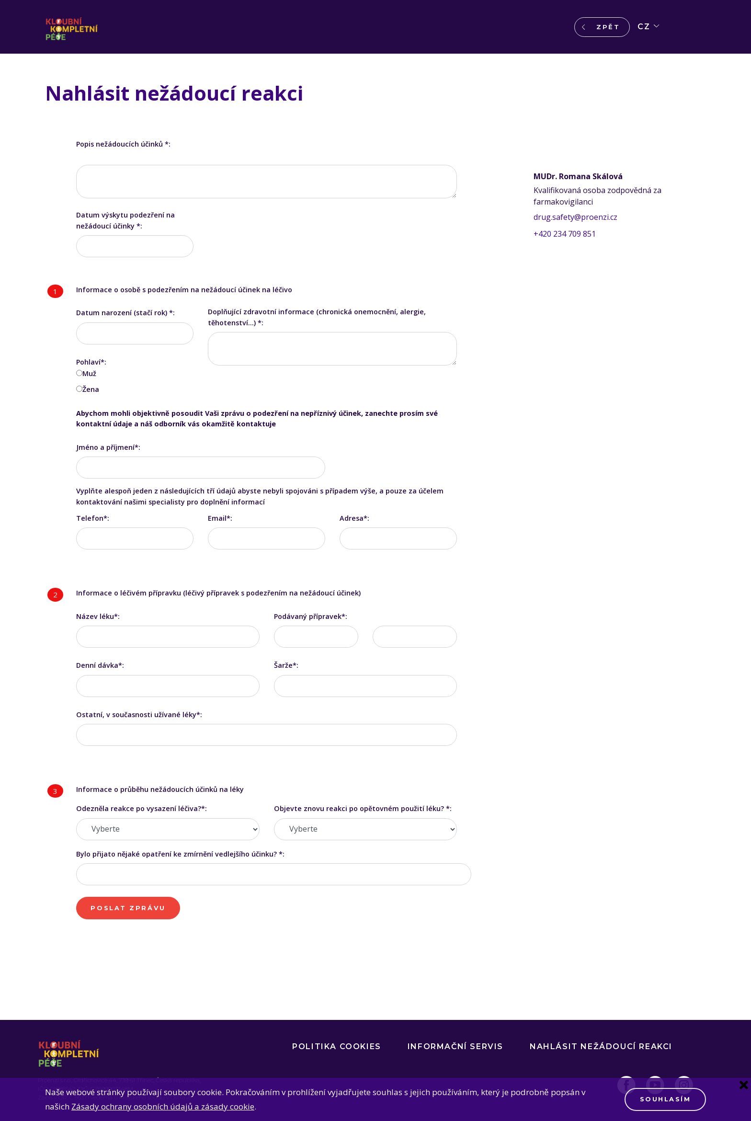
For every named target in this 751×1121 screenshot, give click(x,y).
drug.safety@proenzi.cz (575, 217)
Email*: (220, 518)
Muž (89, 373)
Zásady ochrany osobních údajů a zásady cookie (162, 1106)
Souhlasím (665, 1099)
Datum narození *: (125, 312)
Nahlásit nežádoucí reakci (601, 1046)
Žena (90, 389)
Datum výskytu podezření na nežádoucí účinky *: (125, 220)
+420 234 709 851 (565, 234)
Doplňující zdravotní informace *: (317, 317)
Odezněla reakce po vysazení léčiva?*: (141, 808)
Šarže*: (286, 665)
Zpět (608, 27)
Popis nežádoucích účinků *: (123, 144)
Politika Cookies (336, 1046)
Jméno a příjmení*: (108, 447)
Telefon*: (92, 518)
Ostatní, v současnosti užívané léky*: (139, 714)
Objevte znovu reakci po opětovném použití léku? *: (363, 808)
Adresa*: (354, 518)
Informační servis (455, 1046)
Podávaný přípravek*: (310, 616)
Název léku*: (98, 616)
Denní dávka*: (100, 665)
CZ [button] (643, 26)
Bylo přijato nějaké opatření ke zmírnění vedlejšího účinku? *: (180, 853)
